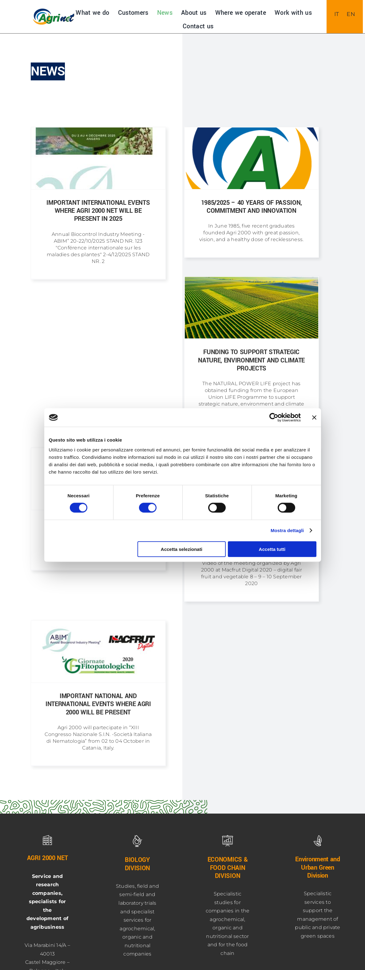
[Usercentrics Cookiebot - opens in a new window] (274, 417)
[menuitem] (336, 14)
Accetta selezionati (181, 549)
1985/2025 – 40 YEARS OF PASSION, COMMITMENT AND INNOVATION (251, 206)
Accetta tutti (272, 549)
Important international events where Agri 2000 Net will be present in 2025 (98, 211)
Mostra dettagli (287, 530)
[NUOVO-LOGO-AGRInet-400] (53, 11)
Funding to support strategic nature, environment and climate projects (251, 360)
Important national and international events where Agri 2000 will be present (98, 704)
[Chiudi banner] (314, 417)
